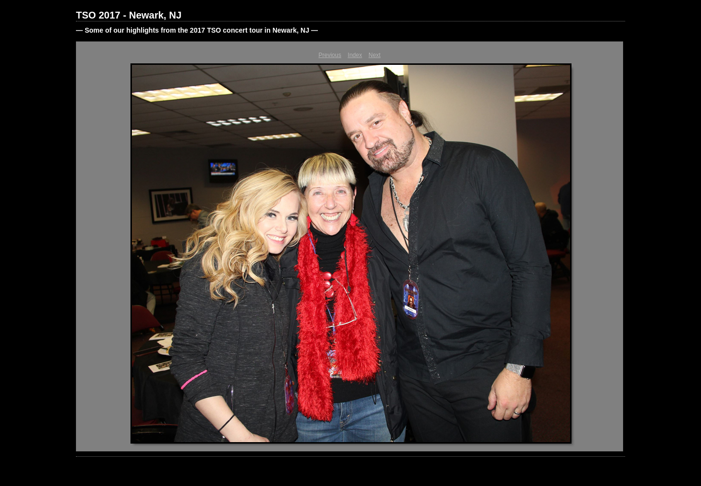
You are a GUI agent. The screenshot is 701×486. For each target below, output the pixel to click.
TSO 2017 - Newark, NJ (129, 15)
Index (355, 55)
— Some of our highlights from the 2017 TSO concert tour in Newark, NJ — (197, 30)
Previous (329, 55)
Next (375, 55)
